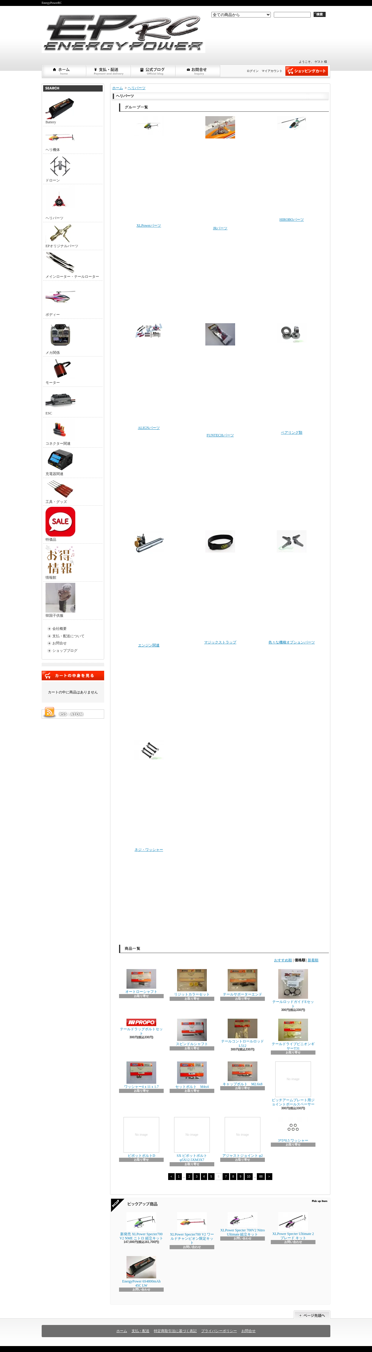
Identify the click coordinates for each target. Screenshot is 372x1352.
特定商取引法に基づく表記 (175, 1331)
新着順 (313, 960)
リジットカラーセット (192, 982)
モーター (60, 371)
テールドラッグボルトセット (141, 1027)
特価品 (60, 524)
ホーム (64, 71)
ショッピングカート (306, 71)
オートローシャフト (141, 981)
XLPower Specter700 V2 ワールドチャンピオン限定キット (192, 1228)
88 (260, 1176)
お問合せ (198, 71)
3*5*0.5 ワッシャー (293, 1130)
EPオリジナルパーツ (62, 235)
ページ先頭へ (312, 1314)
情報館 (60, 562)
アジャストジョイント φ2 (242, 1137)
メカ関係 (60, 337)
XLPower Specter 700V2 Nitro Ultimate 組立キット (242, 1224)
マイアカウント (272, 70)
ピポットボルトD (141, 1137)
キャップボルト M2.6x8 (242, 1073)
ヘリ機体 (60, 139)
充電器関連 (60, 462)
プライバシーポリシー (219, 1331)
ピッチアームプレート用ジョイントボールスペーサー (293, 1083)
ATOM (77, 714)
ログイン (253, 70)
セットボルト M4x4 (192, 1075)
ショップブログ (153, 71)
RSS (62, 714)
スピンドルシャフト (192, 1032)
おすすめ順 (283, 960)
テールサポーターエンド (242, 982)
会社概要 (59, 629)
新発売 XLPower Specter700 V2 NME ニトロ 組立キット (141, 1226)
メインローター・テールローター (72, 265)
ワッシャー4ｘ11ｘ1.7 (141, 1075)
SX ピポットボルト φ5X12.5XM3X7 (192, 1139)
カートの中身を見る (73, 675)
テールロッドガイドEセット (293, 988)
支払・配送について (109, 71)
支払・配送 (140, 1331)
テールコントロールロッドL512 (242, 1033)
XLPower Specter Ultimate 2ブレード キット (293, 1226)
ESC (60, 401)
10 (248, 1176)
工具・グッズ (60, 491)
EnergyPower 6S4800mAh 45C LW (141, 1272)
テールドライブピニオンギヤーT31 (293, 1034)
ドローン (60, 168)
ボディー (60, 299)
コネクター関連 (60, 432)
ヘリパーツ (60, 202)
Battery (60, 110)
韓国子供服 (60, 600)
